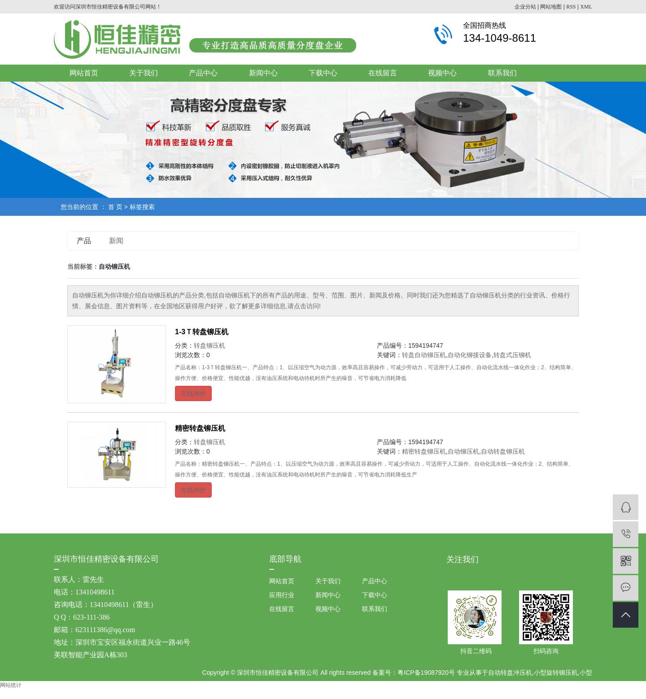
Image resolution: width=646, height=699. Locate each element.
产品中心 (203, 73)
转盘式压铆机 (512, 354)
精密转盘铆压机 (200, 428)
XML (586, 7)
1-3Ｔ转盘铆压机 (201, 332)
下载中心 (323, 73)
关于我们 (143, 73)
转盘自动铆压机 (424, 354)
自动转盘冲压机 (510, 672)
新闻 (116, 241)
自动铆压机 (463, 451)
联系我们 (502, 73)
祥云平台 (386, 690)
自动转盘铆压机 (503, 451)
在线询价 (193, 393)
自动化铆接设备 (470, 354)
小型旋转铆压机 (556, 672)
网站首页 (84, 73)
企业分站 (525, 7)
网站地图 (551, 7)
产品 (84, 241)
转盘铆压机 (209, 345)
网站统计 (11, 685)
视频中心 (442, 73)
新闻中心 (263, 73)
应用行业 (281, 595)
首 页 (115, 206)
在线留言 (382, 73)
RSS (571, 7)
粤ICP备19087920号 (426, 672)
